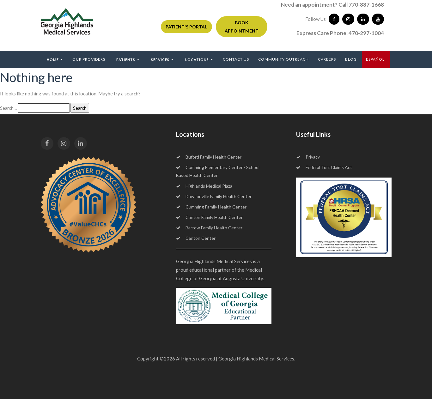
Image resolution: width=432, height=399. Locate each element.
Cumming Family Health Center (211, 206)
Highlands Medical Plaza (204, 186)
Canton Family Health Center (209, 217)
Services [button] (160, 59)
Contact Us (236, 59)
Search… (8, 108)
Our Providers (88, 59)
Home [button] (53, 59)
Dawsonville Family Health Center (214, 196)
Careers (327, 59)
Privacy (308, 157)
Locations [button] (197, 59)
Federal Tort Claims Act (324, 167)
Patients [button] (126, 59)
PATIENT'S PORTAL (186, 26)
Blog (351, 59)
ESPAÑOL (375, 59)
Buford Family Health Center (208, 157)
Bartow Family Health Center (209, 227)
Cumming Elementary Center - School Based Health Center (217, 171)
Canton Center (196, 238)
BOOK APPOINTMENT (242, 26)
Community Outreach (283, 59)
